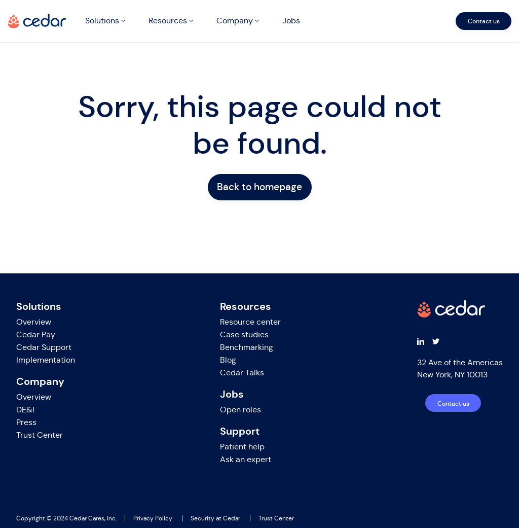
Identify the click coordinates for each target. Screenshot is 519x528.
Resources (168, 20)
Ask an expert (245, 459)
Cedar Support (43, 347)
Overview (33, 322)
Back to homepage (259, 187)
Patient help (242, 446)
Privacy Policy (152, 518)
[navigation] (296, 21)
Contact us (484, 21)
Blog (228, 360)
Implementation (45, 360)
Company (234, 20)
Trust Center (39, 435)
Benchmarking (246, 347)
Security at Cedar (215, 518)
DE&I (25, 409)
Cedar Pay (35, 334)
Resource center (250, 322)
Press (26, 422)
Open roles (240, 409)
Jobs (291, 20)
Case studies (244, 334)
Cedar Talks (242, 372)
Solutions (102, 20)
